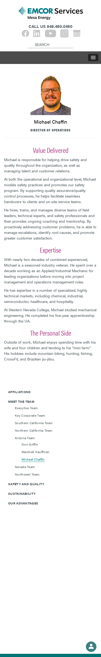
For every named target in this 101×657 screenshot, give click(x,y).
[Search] (29, 40)
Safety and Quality (26, 483)
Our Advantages (23, 503)
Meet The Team (21, 401)
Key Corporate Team (30, 415)
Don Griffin (30, 444)
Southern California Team (34, 422)
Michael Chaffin (33, 459)
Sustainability (22, 493)
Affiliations (19, 391)
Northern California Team (33, 430)
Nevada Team (25, 466)
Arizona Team (25, 437)
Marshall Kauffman (35, 451)
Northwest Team (27, 474)
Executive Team (26, 407)
